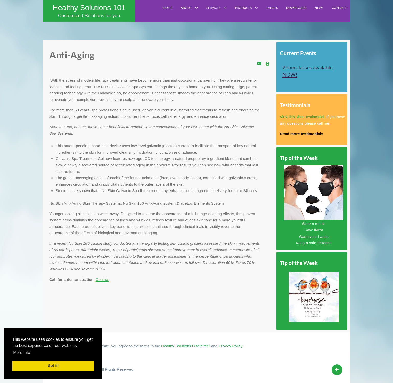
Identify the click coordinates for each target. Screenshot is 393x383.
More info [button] (21, 352)
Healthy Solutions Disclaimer (185, 346)
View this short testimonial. (302, 117)
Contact (102, 279)
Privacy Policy (230, 346)
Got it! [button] (53, 366)
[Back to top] (337, 369)
